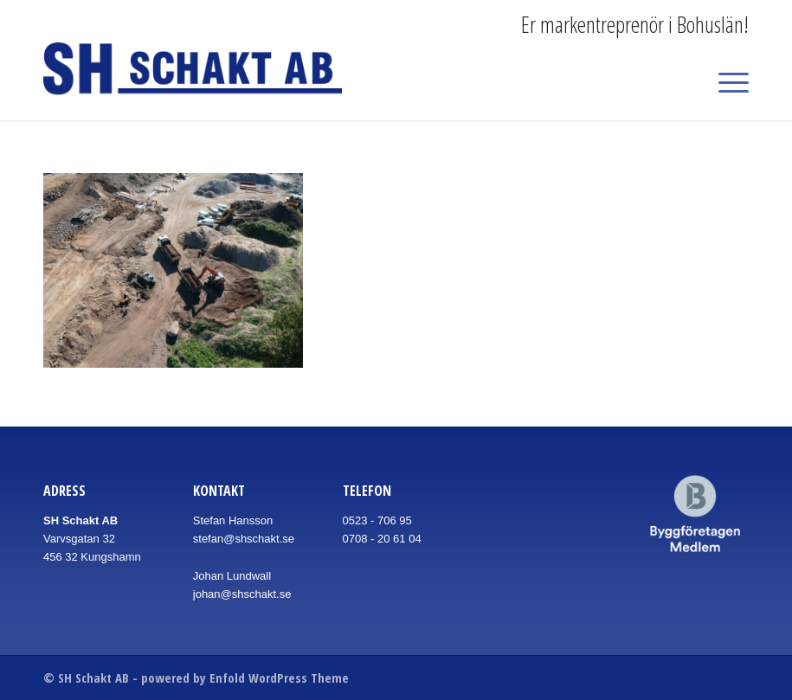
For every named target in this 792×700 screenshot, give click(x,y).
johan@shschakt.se (242, 594)
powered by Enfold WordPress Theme (245, 677)
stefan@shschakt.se (243, 538)
